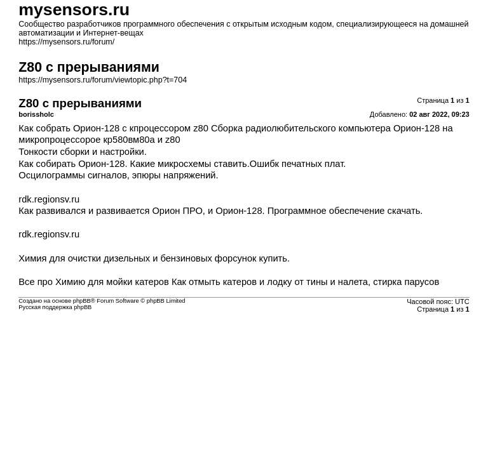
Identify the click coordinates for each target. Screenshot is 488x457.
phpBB (82, 301)
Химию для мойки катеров (112, 282)
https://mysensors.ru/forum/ (66, 41)
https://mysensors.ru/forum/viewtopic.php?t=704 (102, 80)
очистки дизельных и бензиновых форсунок (162, 258)
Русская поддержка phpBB (55, 307)
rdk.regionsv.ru (48, 199)
